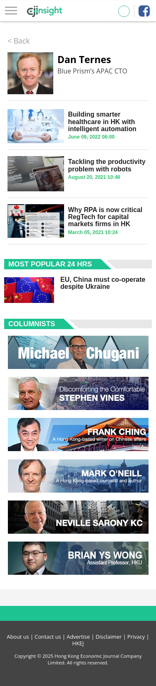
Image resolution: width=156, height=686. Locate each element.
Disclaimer (109, 636)
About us (18, 636)
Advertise (78, 636)
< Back (18, 41)
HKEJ (78, 643)
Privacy (136, 636)
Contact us (48, 636)
